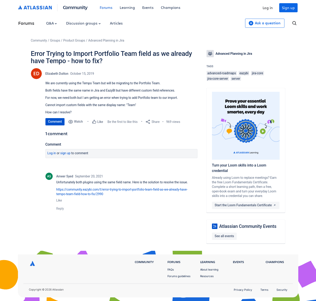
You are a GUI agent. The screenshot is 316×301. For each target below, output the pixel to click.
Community (75, 7)
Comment (55, 121)
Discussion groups (83, 23)
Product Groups (74, 40)
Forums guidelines (179, 276)
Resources (207, 276)
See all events (224, 236)
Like (59, 200)
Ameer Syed (64, 176)
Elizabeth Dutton (56, 73)
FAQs (170, 269)
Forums (106, 7)
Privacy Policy (243, 289)
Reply (60, 208)
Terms (264, 289)
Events (148, 7)
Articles (116, 23)
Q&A (51, 23)
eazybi (243, 73)
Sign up (288, 7)
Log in (268, 7)
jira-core (257, 73)
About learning (209, 269)
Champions (170, 7)
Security (281, 289)
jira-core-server (217, 78)
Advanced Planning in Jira (106, 40)
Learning (127, 7)
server (235, 78)
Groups (55, 40)
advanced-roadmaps (221, 73)
